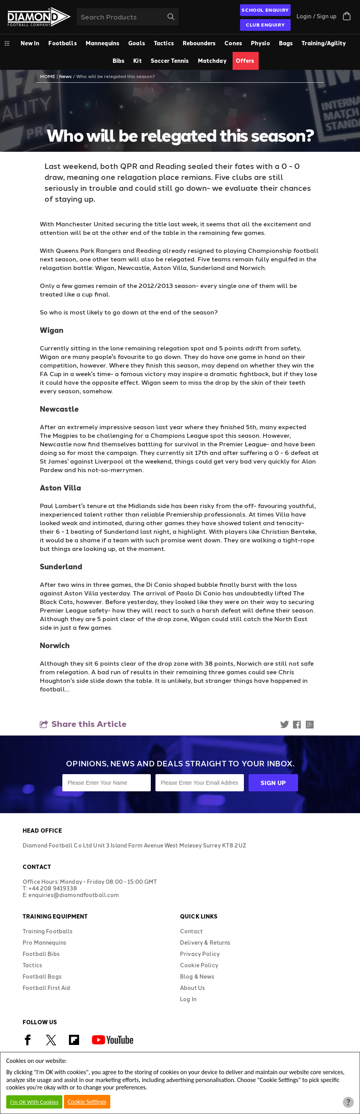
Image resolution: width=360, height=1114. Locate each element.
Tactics (164, 43)
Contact (191, 931)
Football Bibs (41, 954)
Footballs (62, 43)
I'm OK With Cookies (34, 1101)
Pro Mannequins (44, 942)
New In (30, 43)
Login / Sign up (316, 16)
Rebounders (199, 43)
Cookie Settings (87, 1101)
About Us (192, 987)
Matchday (212, 60)
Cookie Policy (199, 965)
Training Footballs (48, 931)
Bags (286, 43)
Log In (188, 999)
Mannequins (102, 43)
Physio (260, 43)
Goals (136, 43)
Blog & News (197, 976)
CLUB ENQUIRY (265, 24)
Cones (233, 43)
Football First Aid (47, 987)
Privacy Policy (200, 954)
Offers (245, 60)
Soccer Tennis (170, 60)
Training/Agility (324, 43)
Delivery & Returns (205, 942)
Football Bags (42, 976)
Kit (137, 60)
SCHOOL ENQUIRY (265, 9)
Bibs (119, 60)
